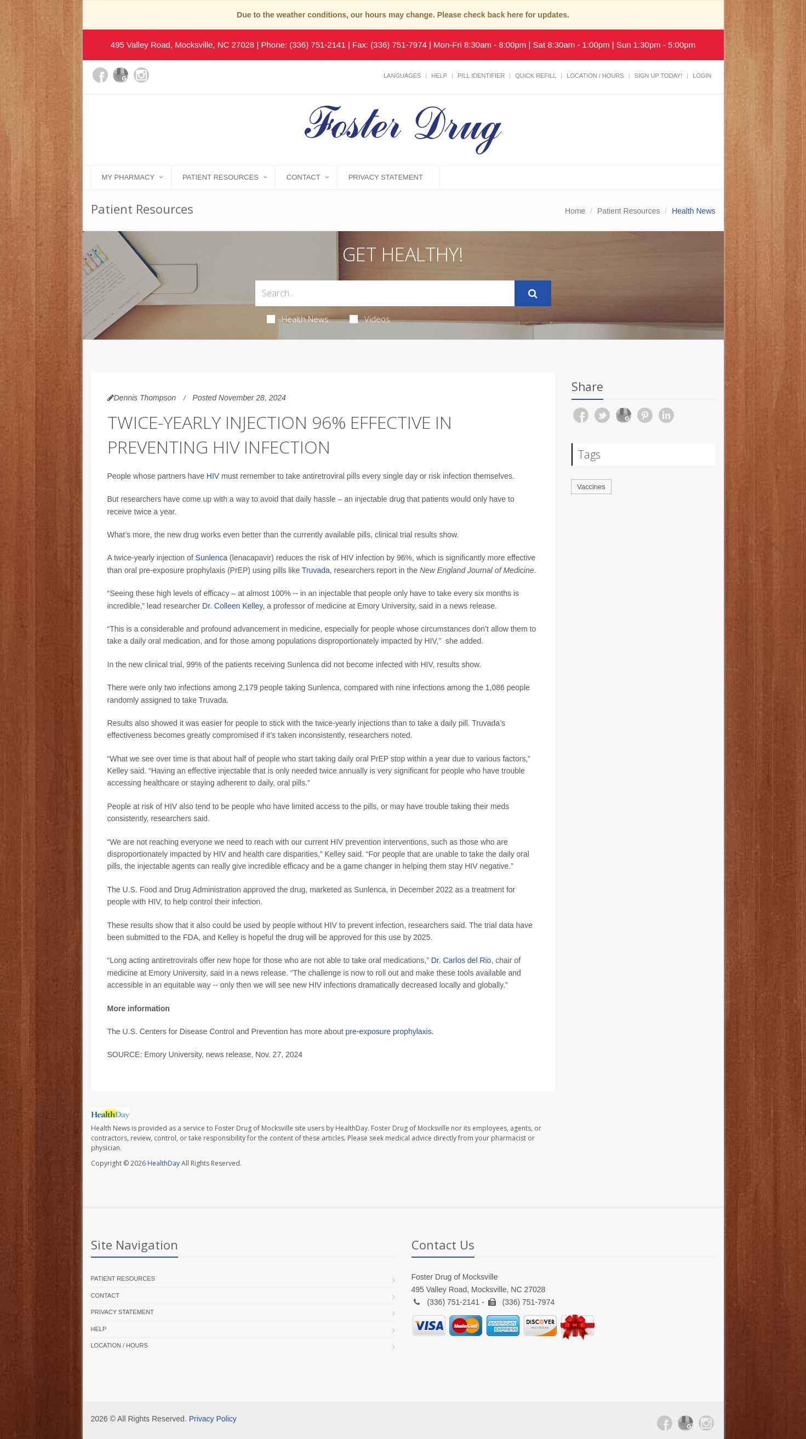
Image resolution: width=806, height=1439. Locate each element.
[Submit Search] (533, 293)
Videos (370, 318)
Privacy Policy (213, 1418)
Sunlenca (211, 557)
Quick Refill (535, 75)
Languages (402, 75)
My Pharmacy (128, 177)
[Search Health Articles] (385, 293)
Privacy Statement (385, 177)
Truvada (316, 570)
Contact (304, 177)
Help (439, 75)
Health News (298, 318)
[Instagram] (141, 75)
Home (575, 211)
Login (702, 75)
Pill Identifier (481, 75)
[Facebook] (100, 75)
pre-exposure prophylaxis (389, 1031)
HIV (213, 476)
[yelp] (162, 81)
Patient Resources (220, 177)
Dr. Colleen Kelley (232, 605)
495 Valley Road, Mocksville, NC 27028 (182, 44)
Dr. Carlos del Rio (461, 960)
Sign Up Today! (658, 75)
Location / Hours (595, 75)
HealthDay (163, 1163)
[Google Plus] (120, 75)
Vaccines (591, 487)
